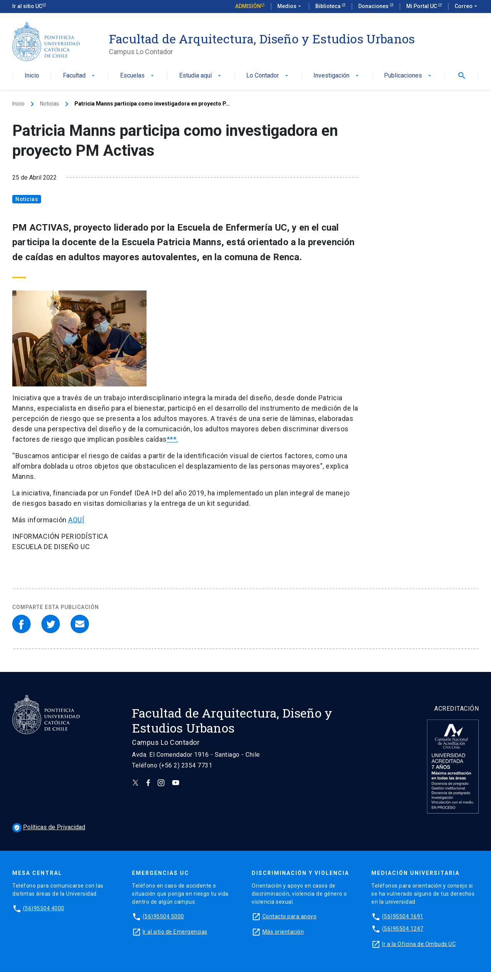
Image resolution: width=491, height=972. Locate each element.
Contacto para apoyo (289, 916)
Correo (467, 6)
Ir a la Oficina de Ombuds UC (419, 944)
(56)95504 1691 (402, 916)
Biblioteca (328, 6)
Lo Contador (268, 76)
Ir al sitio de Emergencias (175, 932)
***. (172, 439)
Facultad (79, 76)
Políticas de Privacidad (48, 827)
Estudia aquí (200, 76)
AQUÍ (76, 520)
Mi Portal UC (422, 6)
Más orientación (283, 932)
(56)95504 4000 (43, 908)
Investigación (336, 76)
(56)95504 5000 (163, 916)
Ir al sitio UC (27, 6)
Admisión (248, 6)
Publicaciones (408, 76)
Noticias (49, 104)
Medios (290, 6)
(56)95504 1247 (402, 928)
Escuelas (137, 76)
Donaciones (374, 6)
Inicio (32, 76)
